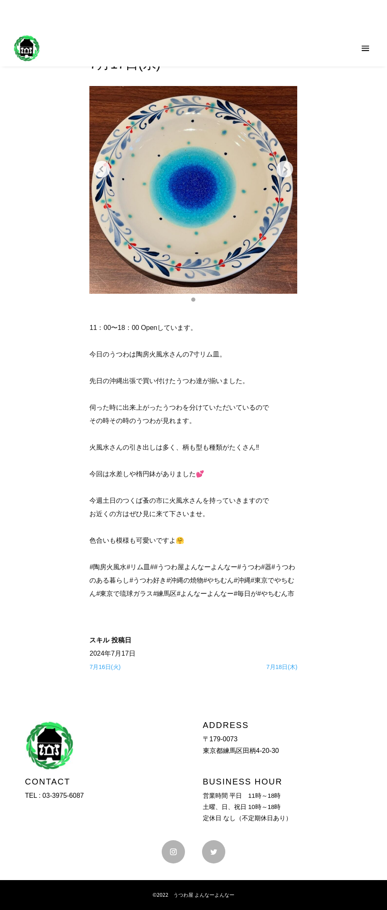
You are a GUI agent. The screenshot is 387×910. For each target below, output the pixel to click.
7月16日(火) (105, 667)
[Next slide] (284, 169)
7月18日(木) (282, 667)
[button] (193, 300)
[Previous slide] (102, 169)
